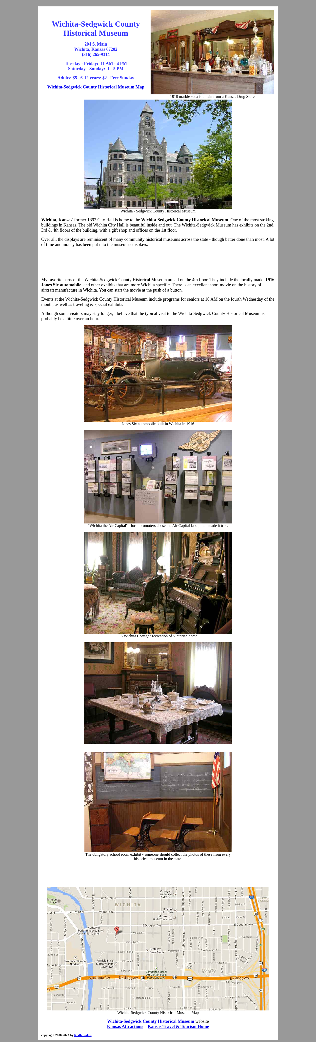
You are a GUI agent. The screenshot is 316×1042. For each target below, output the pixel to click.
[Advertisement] (158, 262)
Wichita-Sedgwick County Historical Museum (150, 1021)
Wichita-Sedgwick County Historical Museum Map (95, 87)
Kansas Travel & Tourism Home (178, 1026)
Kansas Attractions (125, 1026)
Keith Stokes (82, 1035)
